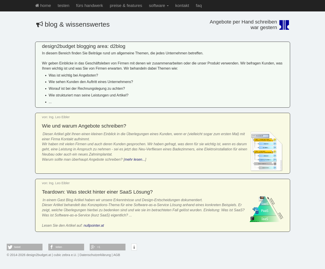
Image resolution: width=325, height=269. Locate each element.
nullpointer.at (94, 225)
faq (199, 5)
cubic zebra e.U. (65, 255)
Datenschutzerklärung (95, 255)
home (43, 5)
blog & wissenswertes (73, 24)
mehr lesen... (135, 159)
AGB (116, 255)
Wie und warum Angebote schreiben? (84, 126)
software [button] (159, 5)
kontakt (182, 5)
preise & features (126, 5)
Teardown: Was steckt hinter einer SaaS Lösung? (97, 192)
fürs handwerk (89, 5)
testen (63, 5)
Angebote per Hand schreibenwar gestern (243, 24)
